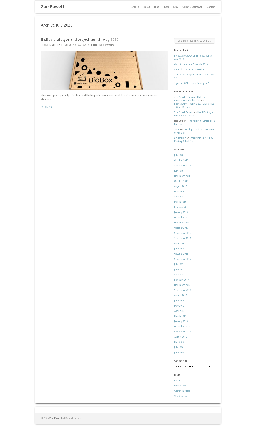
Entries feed (180, 385)
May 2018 (179, 191)
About (146, 7)
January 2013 (181, 321)
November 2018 (182, 176)
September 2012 (182, 331)
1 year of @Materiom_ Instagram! (191, 83)
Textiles (93, 45)
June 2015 (179, 269)
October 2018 (181, 181)
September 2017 (182, 233)
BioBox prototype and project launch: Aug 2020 (80, 39)
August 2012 (180, 337)
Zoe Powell (52, 6)
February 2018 (181, 207)
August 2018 (180, 186)
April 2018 (179, 196)
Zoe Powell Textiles (61, 45)
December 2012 (182, 326)
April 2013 (179, 311)
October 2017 (181, 228)
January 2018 (181, 212)
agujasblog (180, 138)
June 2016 (179, 248)
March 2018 (180, 202)
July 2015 (179, 264)
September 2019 (182, 165)
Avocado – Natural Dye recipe (189, 69)
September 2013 (182, 290)
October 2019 (181, 160)
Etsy (175, 7)
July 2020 (179, 155)
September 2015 (182, 259)
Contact (211, 7)
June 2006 (179, 352)
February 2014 (181, 280)
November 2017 (182, 222)
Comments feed (182, 391)
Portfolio (134, 7)
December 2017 (182, 217)
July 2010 (179, 347)
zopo (177, 129)
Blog (156, 7)
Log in (177, 380)
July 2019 (179, 170)
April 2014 (179, 274)
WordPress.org (182, 396)
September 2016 (182, 238)
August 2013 (180, 295)
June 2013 (179, 300)
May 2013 (179, 305)
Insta (166, 7)
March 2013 (180, 316)
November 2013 (182, 285)
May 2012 (179, 342)
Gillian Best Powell (192, 7)
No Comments (106, 45)
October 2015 (181, 254)
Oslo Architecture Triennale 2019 (191, 64)
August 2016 (180, 243)
